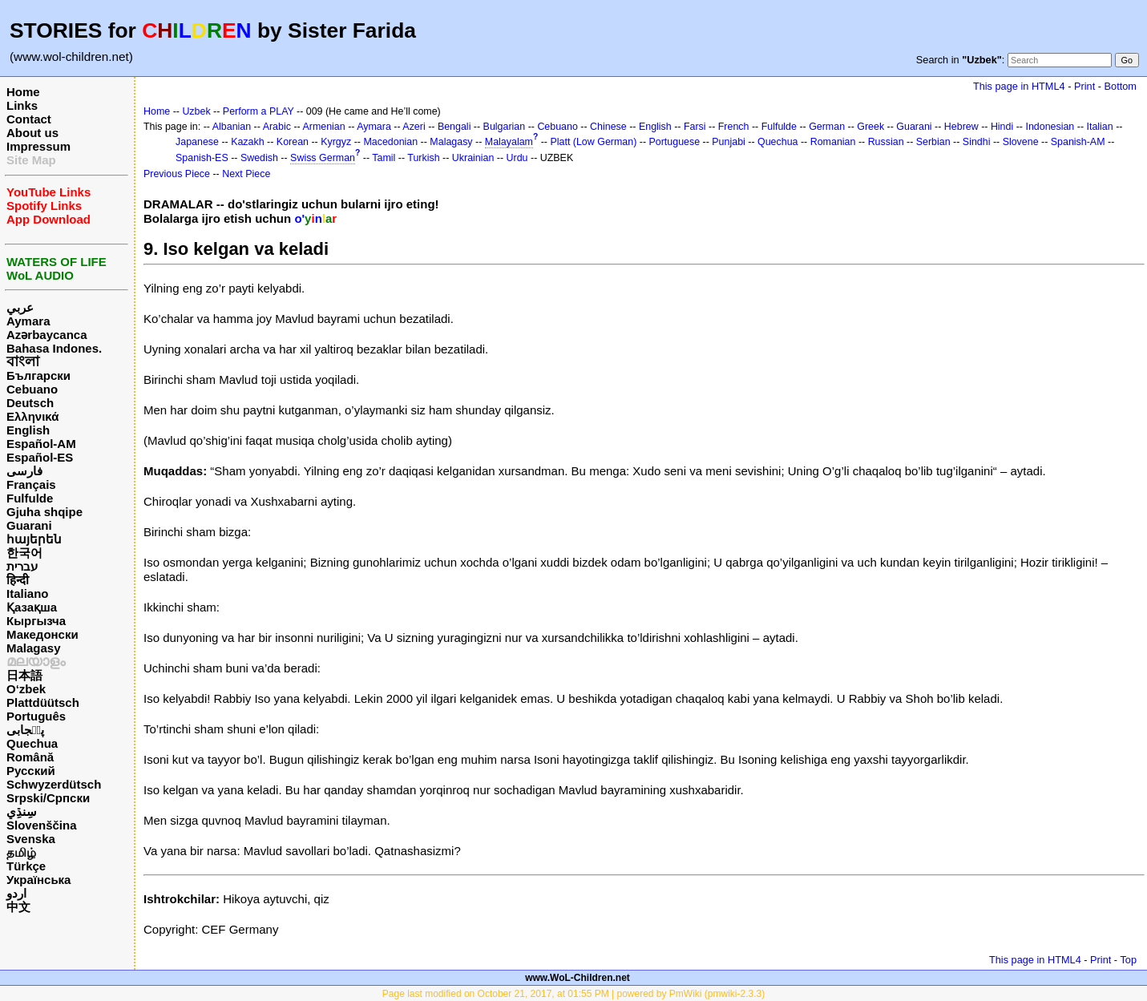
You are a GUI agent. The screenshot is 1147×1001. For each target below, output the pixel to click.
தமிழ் (21, 852)
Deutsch (30, 403)
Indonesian (1049, 126)
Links (22, 105)
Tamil (383, 157)
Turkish (423, 157)
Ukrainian (473, 157)
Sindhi (977, 141)
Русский (30, 770)
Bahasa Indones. (54, 348)
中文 (18, 907)
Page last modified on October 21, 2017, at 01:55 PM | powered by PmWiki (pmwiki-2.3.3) (573, 993)
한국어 (24, 552)
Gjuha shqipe (44, 512)
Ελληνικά (32, 416)
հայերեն (34, 539)
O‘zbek (26, 689)
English (28, 430)
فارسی (24, 471)
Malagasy (33, 648)
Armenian (323, 126)
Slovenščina (41, 825)
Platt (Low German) (593, 141)
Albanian (231, 126)
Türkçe (26, 866)
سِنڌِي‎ (21, 811)
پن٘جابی (25, 730)
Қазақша (31, 607)
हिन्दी (17, 580)
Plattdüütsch (42, 702)
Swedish (259, 157)
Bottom (1121, 86)
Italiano (27, 593)
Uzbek (196, 111)
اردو (16, 893)
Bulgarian (504, 126)
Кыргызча (36, 621)
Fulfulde (29, 498)
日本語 (24, 675)
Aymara (28, 321)
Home (23, 92)
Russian (886, 141)
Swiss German (322, 157)
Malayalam (509, 141)
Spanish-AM (1078, 141)
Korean (293, 141)
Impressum (38, 146)
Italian (1099, 126)
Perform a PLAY (258, 111)
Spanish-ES (202, 157)
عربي (20, 307)
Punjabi (728, 141)
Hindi (1002, 126)
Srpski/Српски (48, 798)
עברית (22, 566)
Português (36, 716)
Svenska (30, 839)
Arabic (277, 126)
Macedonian (390, 141)
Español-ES (39, 457)
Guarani (29, 525)
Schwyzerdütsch (53, 784)
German (827, 126)
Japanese (197, 141)
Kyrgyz (336, 141)
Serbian (933, 141)
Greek (870, 126)
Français (31, 484)
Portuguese (675, 141)
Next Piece (246, 174)
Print (1084, 86)
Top (1128, 960)
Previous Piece (176, 174)
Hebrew (961, 126)
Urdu (517, 157)
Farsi (695, 126)
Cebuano (32, 389)
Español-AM (41, 443)
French (733, 126)
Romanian (833, 141)
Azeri (413, 126)
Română (30, 757)
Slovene (1021, 141)
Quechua (32, 743)
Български (38, 375)
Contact (28, 119)
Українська (38, 879)
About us (32, 132)
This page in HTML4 (1019, 86)
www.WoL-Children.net (577, 977)
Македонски (42, 634)
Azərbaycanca (46, 334)
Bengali (454, 126)
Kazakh (248, 141)
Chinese (608, 126)
